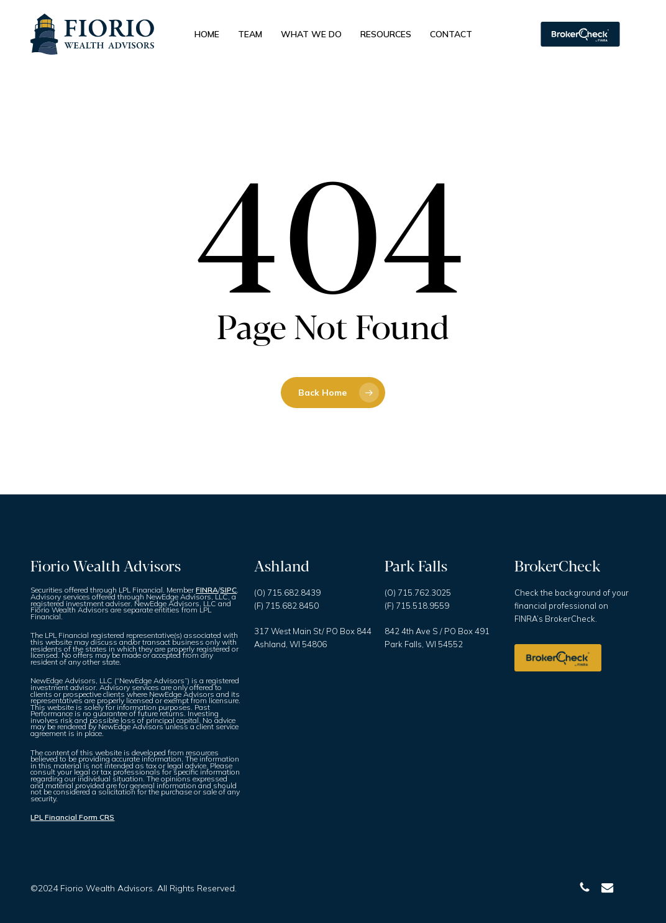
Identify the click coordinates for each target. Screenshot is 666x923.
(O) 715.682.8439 (287, 593)
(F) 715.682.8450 (286, 606)
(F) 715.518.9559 (417, 606)
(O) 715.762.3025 (418, 593)
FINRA (207, 589)
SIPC (228, 589)
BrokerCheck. (571, 619)
